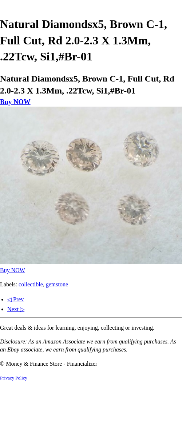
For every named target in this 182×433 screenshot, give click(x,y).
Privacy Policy (13, 378)
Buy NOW (15, 102)
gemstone (57, 284)
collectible (31, 284)
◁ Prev (15, 299)
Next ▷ (15, 309)
